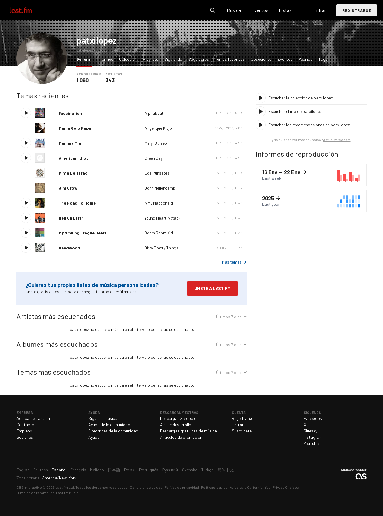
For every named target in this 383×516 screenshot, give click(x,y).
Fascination (70, 113)
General (85, 59)
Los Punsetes (157, 172)
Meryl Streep (156, 143)
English (22, 469)
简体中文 (225, 469)
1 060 (82, 80)
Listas (285, 10)
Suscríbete (242, 430)
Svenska (189, 469)
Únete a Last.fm (212, 288)
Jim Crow (68, 187)
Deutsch (40, 469)
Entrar (319, 10)
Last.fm (27, 10)
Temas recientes (42, 95)
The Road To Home (77, 202)
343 (110, 80)
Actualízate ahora (337, 139)
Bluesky (310, 430)
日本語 (114, 469)
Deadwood (69, 247)
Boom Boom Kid (159, 232)
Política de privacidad (182, 487)
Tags (323, 59)
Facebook (313, 418)
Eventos (259, 10)
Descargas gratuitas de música (188, 430)
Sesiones (24, 437)
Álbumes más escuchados (57, 344)
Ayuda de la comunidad (109, 424)
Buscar (212, 10)
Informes (105, 59)
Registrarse (356, 10)
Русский (170, 469)
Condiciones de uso (146, 487)
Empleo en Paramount (36, 493)
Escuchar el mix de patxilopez (295, 111)
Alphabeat (154, 113)
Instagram (313, 437)
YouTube (311, 443)
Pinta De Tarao (73, 172)
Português (148, 469)
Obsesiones (261, 59)
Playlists (150, 59)
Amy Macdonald (159, 202)
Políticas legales (214, 487)
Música (234, 10)
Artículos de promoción (181, 437)
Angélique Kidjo (158, 128)
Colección (128, 59)
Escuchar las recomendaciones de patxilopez (309, 124)
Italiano (97, 469)
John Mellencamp (160, 187)
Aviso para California (246, 487)
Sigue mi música (102, 418)
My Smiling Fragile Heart (83, 232)
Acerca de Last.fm (33, 418)
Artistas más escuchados (55, 316)
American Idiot (73, 158)
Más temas (232, 261)
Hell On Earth (71, 217)
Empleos (24, 430)
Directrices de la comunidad (113, 430)
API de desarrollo (175, 424)
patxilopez (96, 40)
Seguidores (198, 59)
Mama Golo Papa (75, 128)
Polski (129, 469)
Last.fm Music (67, 493)
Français (78, 469)
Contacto (25, 424)
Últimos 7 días (229, 317)
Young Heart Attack (162, 217)
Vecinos (305, 59)
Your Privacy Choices (282, 487)
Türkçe (207, 469)
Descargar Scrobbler (179, 418)
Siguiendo (173, 59)
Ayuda (94, 437)
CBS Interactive (29, 487)
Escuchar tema (26, 113)
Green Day (153, 158)
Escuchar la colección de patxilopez (300, 97)
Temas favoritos (230, 59)
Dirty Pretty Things (161, 247)
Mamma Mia (70, 143)
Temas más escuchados (53, 371)
